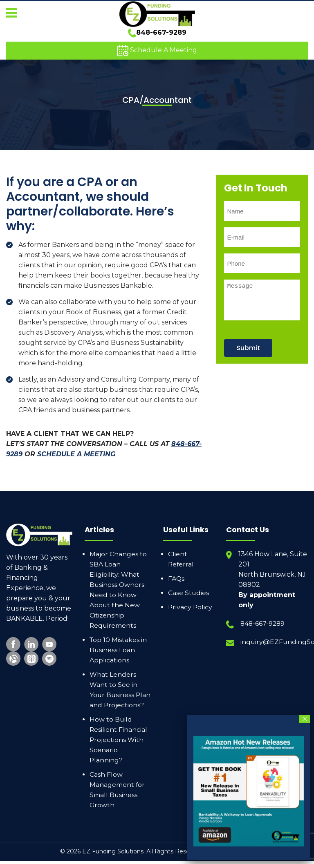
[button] (11, 11)
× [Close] (305, 719)
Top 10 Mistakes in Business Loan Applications (119, 643)
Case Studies (188, 586)
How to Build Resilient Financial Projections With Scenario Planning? (119, 743)
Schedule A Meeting (157, 52)
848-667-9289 (157, 34)
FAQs (176, 571)
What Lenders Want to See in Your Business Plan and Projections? (113, 688)
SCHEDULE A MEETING (76, 447)
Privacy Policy (190, 600)
